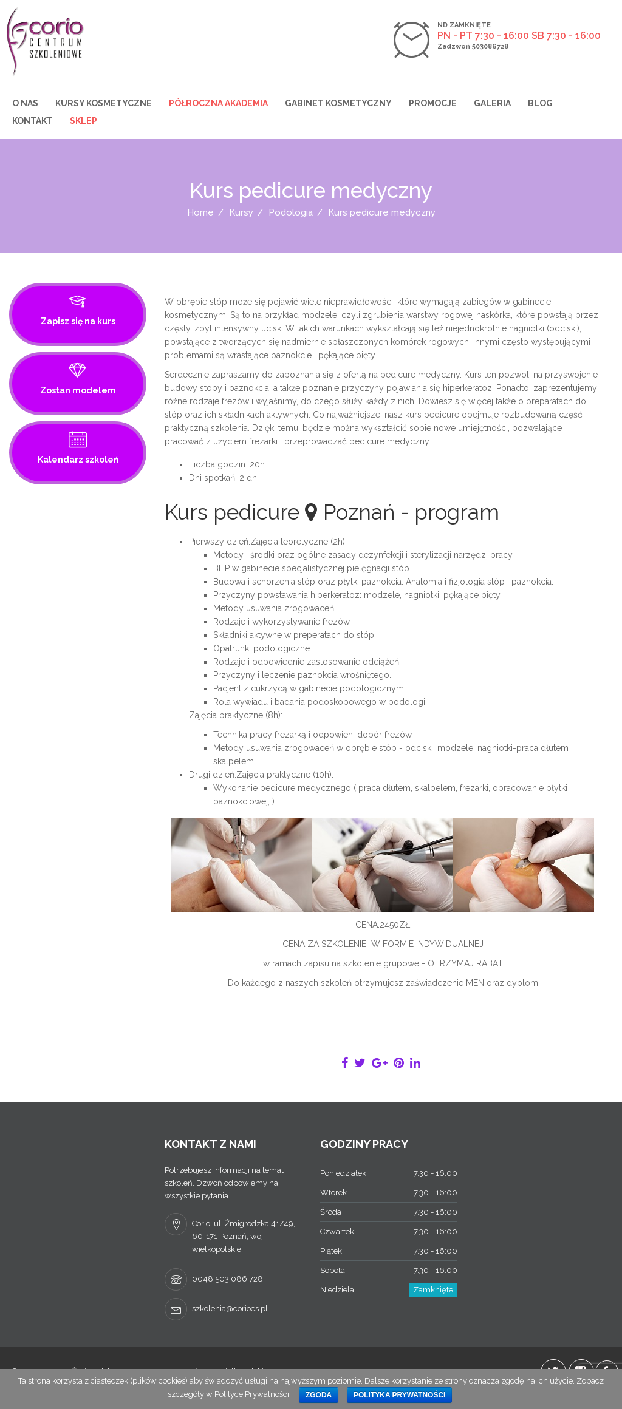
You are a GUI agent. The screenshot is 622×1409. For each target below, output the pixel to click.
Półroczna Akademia (218, 103)
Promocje (433, 103)
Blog (540, 103)
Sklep (83, 121)
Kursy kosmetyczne (103, 103)
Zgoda (319, 1395)
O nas (25, 103)
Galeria (492, 103)
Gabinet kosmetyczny (338, 103)
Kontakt (32, 121)
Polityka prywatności (400, 1395)
